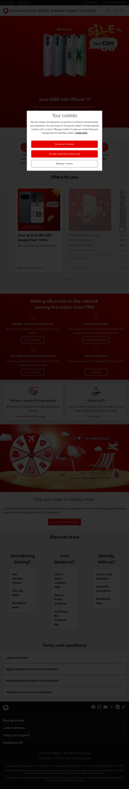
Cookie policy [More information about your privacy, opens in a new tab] (81, 133)
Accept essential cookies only (64, 154)
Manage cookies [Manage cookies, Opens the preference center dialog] (64, 163)
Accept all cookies (64, 144)
